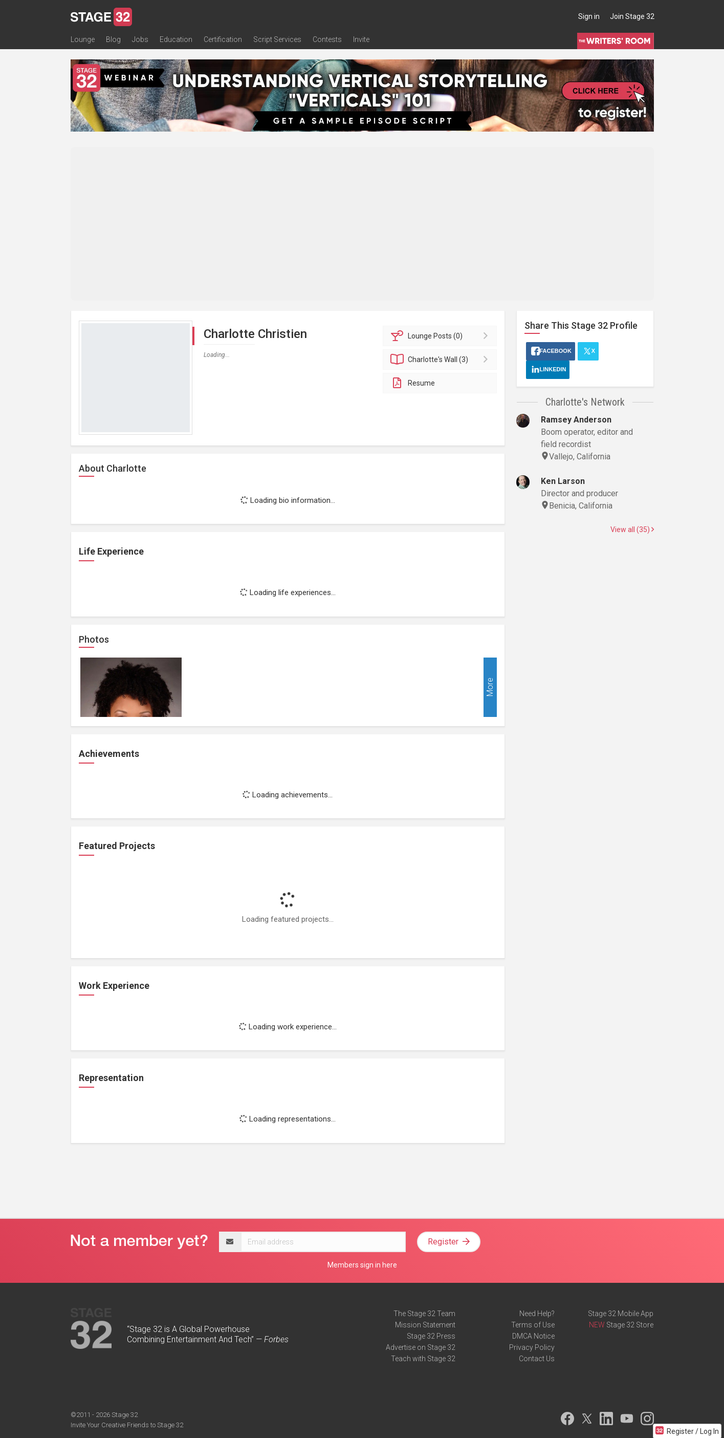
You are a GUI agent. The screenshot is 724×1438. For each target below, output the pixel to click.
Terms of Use (533, 1325)
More (490, 687)
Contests (327, 39)
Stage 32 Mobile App (620, 1313)
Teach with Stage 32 (423, 1359)
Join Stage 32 (632, 16)
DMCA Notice (533, 1336)
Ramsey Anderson (576, 420)
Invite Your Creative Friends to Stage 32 (127, 1425)
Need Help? (537, 1313)
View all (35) (632, 529)
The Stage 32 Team (424, 1313)
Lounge (83, 39)
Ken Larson (563, 481)
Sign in (589, 16)
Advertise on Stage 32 (420, 1347)
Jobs (140, 39)
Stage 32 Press (431, 1336)
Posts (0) (441, 336)
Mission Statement (425, 1325)
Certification (223, 39)
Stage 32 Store (629, 1325)
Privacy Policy (532, 1347)
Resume (412, 383)
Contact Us (537, 1359)
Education (176, 39)
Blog (113, 39)
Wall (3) (441, 359)
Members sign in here (362, 1265)
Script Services (277, 39)
